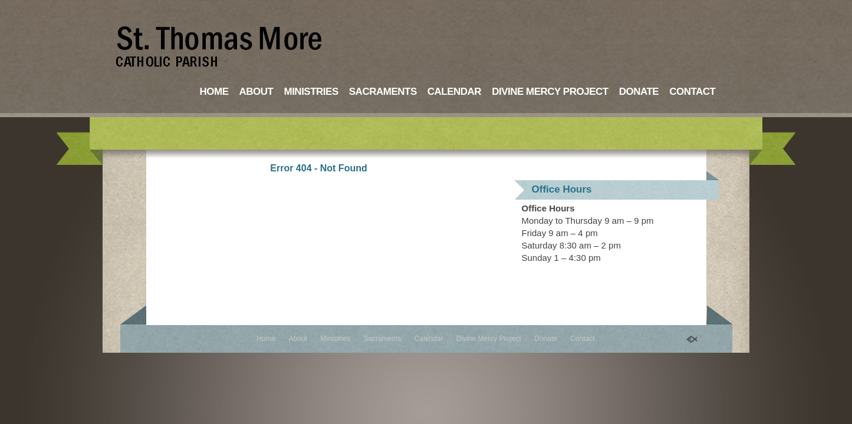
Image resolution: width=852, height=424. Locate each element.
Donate (639, 91)
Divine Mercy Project (550, 91)
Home (214, 91)
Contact (692, 91)
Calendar (454, 91)
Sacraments (383, 91)
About (256, 91)
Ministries (311, 91)
